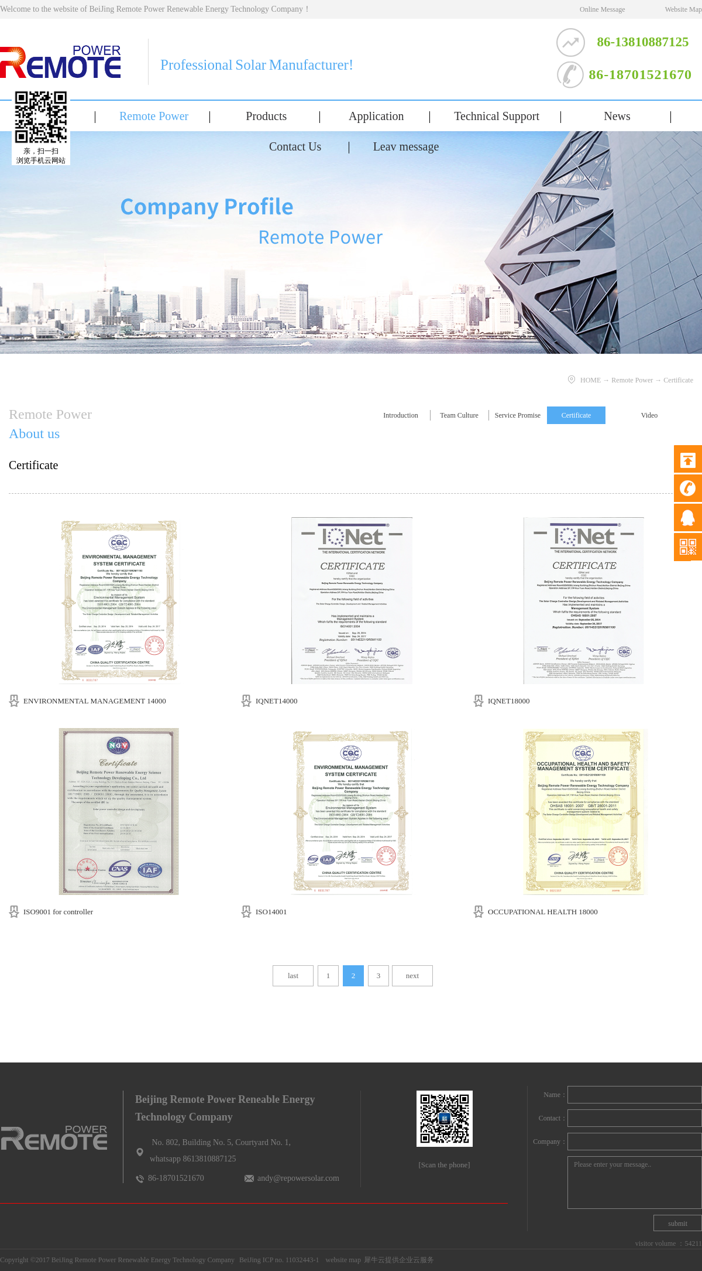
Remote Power (632, 380)
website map (341, 1260)
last (293, 975)
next (412, 975)
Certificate (678, 380)
